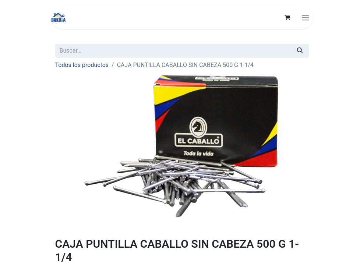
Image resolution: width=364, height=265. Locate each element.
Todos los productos (82, 64)
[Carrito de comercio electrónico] (287, 17)
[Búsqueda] (300, 51)
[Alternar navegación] (305, 17)
